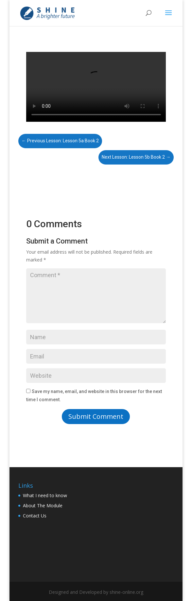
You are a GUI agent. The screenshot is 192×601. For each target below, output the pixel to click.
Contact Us (34, 516)
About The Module (42, 505)
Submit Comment (95, 416)
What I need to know (45, 495)
